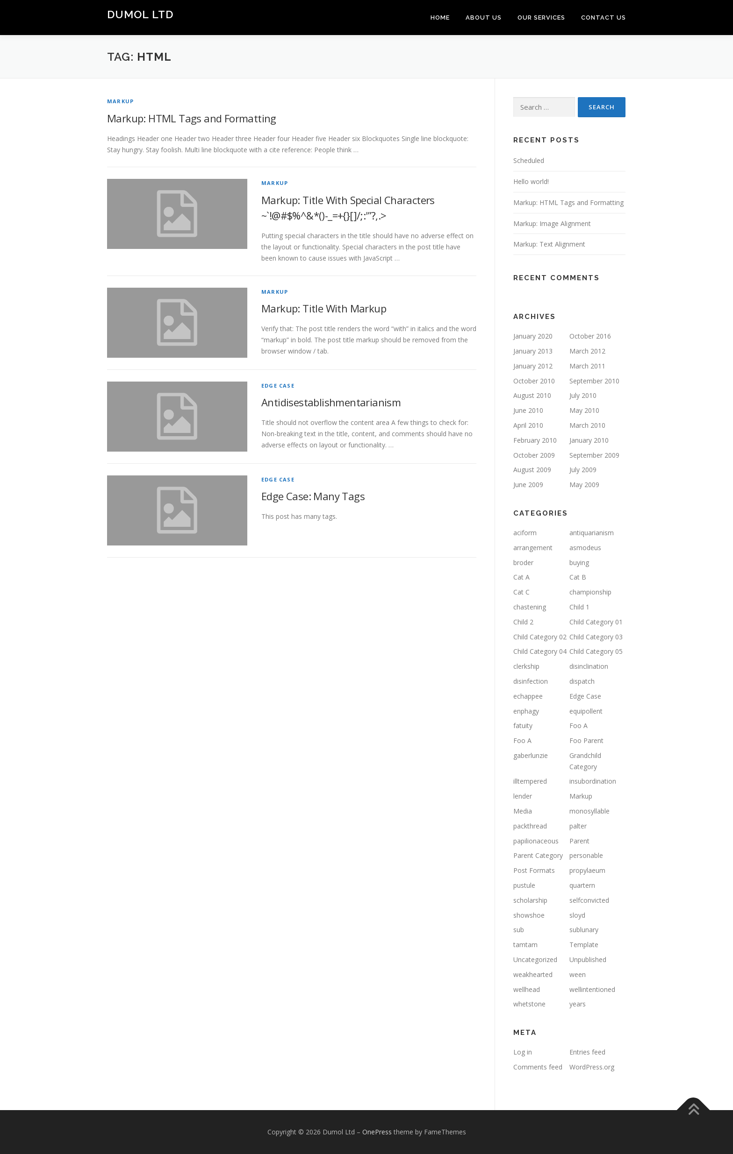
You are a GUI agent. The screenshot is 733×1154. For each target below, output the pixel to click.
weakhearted (533, 974)
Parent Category (538, 855)
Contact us (603, 17)
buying (579, 562)
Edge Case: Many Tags (313, 496)
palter (578, 825)
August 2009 (532, 469)
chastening (529, 606)
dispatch (582, 681)
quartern (582, 885)
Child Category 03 (596, 636)
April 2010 (528, 425)
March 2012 (587, 351)
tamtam (525, 944)
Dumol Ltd (140, 14)
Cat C (521, 592)
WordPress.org (591, 1066)
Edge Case (278, 385)
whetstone (529, 1003)
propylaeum (587, 870)
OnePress (377, 1131)
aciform (525, 532)
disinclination (588, 666)
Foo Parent (586, 740)
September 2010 (594, 380)
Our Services (541, 17)
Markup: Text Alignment (549, 244)
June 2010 (528, 410)
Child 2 (523, 621)
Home (440, 17)
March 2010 (587, 425)
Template (583, 944)
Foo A (578, 725)
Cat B (577, 577)
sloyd (577, 915)
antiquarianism (591, 532)
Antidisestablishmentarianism (331, 402)
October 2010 (534, 380)
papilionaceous (536, 840)
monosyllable (589, 811)
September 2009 (594, 455)
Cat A (521, 577)
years (577, 1003)
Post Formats (534, 870)
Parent (579, 840)
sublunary (583, 929)
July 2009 (582, 469)
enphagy (526, 711)
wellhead (526, 989)
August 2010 (532, 395)
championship (590, 592)
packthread (530, 825)
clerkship (526, 666)
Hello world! (531, 181)
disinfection (530, 681)
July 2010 (582, 395)
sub (518, 929)
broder (523, 562)
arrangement (533, 547)
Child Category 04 (540, 651)
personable (586, 855)
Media (522, 811)
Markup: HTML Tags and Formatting (191, 118)
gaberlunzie (530, 755)
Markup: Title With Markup (323, 308)
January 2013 (533, 351)
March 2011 (587, 365)
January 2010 (589, 440)
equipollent (586, 711)
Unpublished (587, 959)
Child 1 (579, 606)
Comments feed (537, 1066)
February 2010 (535, 440)
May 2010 (584, 410)
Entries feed (587, 1052)
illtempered (530, 781)
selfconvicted (589, 900)
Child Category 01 (596, 621)
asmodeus (585, 547)
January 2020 (533, 336)
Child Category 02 (540, 636)
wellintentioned (592, 989)
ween (577, 974)
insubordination (592, 781)
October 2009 (534, 455)
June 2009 (528, 484)
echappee (528, 696)
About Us (484, 17)
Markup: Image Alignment (552, 223)
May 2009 (584, 484)
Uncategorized (535, 959)
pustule (524, 885)
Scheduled (528, 160)
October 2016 (590, 336)
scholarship (530, 900)
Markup (120, 101)
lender (522, 796)
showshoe (529, 915)
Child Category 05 (596, 651)
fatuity (522, 725)
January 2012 (533, 365)
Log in (522, 1052)
